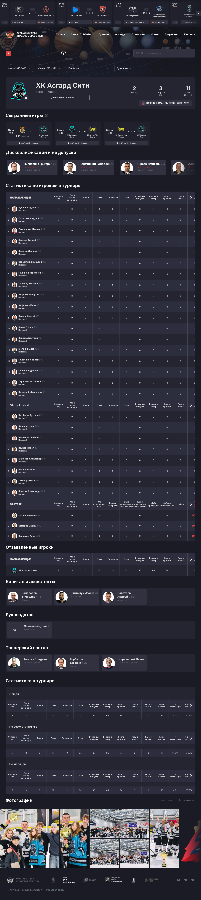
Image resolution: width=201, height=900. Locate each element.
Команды (120, 34)
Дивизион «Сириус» (62, 97)
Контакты (189, 34)
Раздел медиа (186, 800)
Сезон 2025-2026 (82, 34)
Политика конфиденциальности (25, 890)
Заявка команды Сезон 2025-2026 (165, 103)
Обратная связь (55, 890)
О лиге (155, 34)
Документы (171, 34)
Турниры (104, 34)
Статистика (138, 34)
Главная (60, 34)
